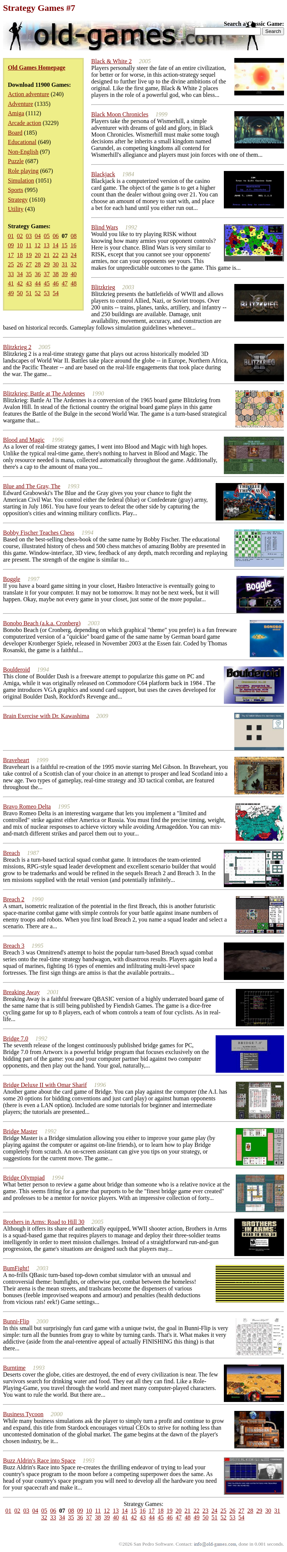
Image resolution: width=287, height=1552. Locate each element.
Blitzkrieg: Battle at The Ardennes (44, 393)
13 (46, 245)
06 (56, 236)
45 (47, 283)
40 (74, 274)
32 (74, 264)
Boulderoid (16, 669)
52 (38, 293)
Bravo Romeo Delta (27, 806)
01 (11, 236)
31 (65, 264)
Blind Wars (104, 227)
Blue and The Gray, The (31, 486)
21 (47, 255)
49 (11, 293)
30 (56, 264)
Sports (15, 190)
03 (29, 236)
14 (55, 245)
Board (15, 132)
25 (11, 264)
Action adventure (28, 94)
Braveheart (16, 760)
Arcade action (24, 123)
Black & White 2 (111, 61)
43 (29, 283)
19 (29, 255)
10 (20, 245)
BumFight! (16, 1268)
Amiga (16, 113)
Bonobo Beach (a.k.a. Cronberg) (42, 623)
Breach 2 (13, 899)
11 (28, 245)
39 (65, 274)
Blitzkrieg (103, 287)
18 (20, 255)
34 (20, 274)
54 (56, 293)
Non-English (23, 152)
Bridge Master (20, 1131)
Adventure (20, 104)
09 (11, 245)
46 (56, 283)
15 (64, 245)
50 (20, 293)
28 (38, 264)
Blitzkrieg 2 (17, 347)
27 (29, 264)
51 (29, 293)
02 (20, 236)
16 (73, 245)
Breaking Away (21, 992)
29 (47, 264)
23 (65, 255)
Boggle (11, 579)
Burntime (14, 1368)
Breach (11, 853)
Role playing (23, 171)
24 (74, 255)
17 (11, 255)
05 (47, 236)
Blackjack (103, 174)
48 (74, 283)
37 (47, 274)
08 (74, 236)
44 (38, 283)
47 (65, 283)
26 (20, 264)
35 (29, 274)
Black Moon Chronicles (119, 114)
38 (56, 274)
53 (47, 293)
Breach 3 (13, 945)
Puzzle (16, 161)
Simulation (21, 180)
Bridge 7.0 (15, 1038)
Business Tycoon (23, 1414)
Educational (22, 142)
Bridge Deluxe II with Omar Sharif (45, 1085)
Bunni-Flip (16, 1321)
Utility (16, 209)
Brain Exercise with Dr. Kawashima (46, 716)
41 (11, 283)
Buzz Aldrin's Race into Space (39, 1460)
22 (56, 255)
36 (38, 274)
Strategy (18, 199)
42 (20, 283)
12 (37, 245)
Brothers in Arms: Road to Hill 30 (43, 1222)
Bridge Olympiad (24, 1177)
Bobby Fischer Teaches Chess (38, 532)
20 (38, 255)
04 (38, 236)
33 (11, 274)
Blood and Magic (23, 440)
